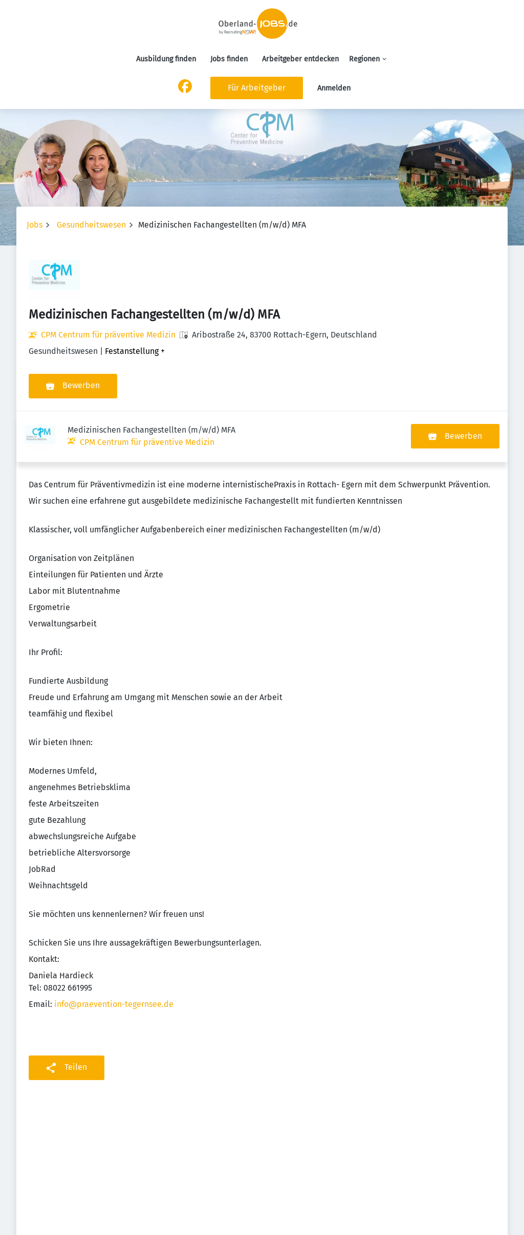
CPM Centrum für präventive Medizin (108, 335)
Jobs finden (229, 59)
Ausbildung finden (166, 59)
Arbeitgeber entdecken (300, 59)
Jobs (34, 225)
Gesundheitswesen (91, 225)
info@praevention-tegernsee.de (113, 953)
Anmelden (334, 88)
